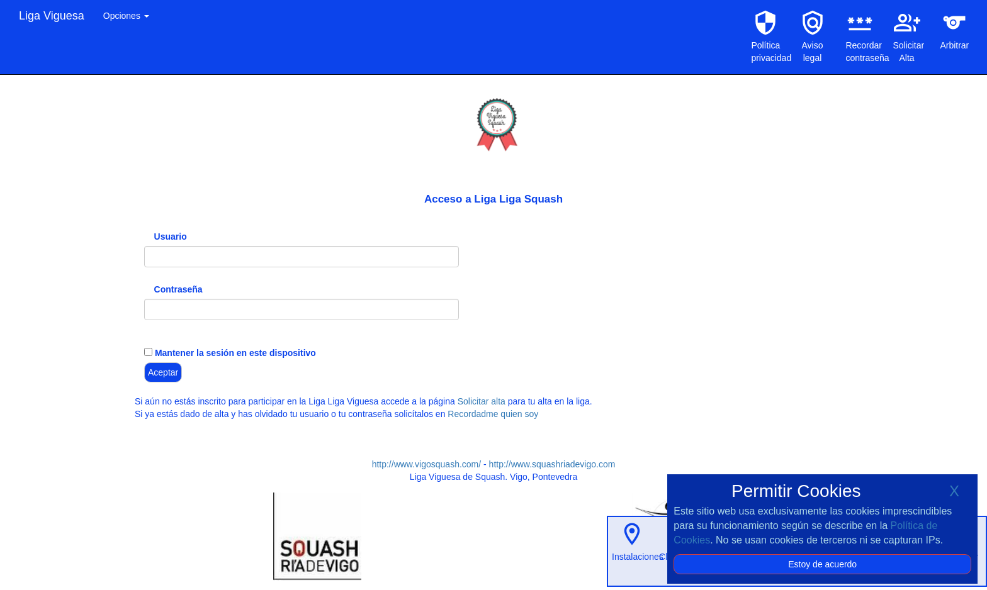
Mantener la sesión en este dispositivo (234, 353)
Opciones (126, 16)
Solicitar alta (481, 401)
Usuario (170, 236)
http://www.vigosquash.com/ (427, 464)
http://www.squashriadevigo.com (552, 464)
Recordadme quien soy (493, 414)
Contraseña (178, 289)
